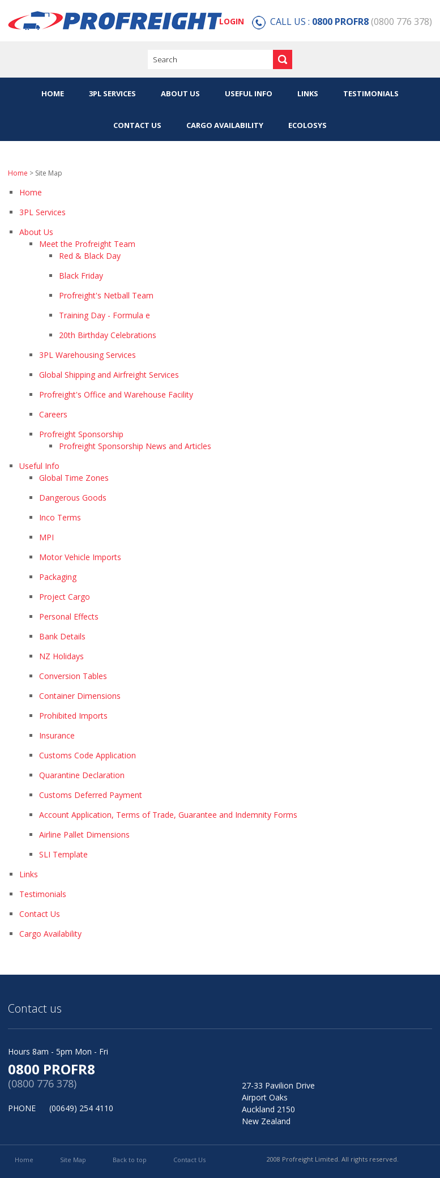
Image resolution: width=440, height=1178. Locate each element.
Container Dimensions (80, 695)
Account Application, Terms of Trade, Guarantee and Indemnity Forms (168, 814)
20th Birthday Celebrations (107, 335)
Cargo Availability (224, 125)
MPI (46, 537)
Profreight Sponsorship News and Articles (135, 446)
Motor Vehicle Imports (80, 557)
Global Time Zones (74, 477)
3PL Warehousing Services (87, 354)
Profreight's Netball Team (106, 295)
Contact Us (137, 125)
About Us (180, 93)
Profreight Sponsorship (81, 434)
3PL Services (112, 93)
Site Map (73, 1159)
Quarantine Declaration (82, 775)
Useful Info (248, 93)
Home (52, 93)
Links (307, 93)
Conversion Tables (73, 676)
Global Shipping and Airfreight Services (109, 374)
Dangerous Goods (72, 497)
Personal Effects (69, 616)
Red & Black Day (90, 255)
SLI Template (63, 854)
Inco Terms (60, 517)
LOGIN (231, 21)
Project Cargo (64, 596)
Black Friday (81, 275)
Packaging (57, 576)
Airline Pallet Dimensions (84, 834)
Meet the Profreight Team (87, 243)
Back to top (130, 1159)
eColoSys (307, 125)
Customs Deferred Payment (90, 794)
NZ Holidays (61, 656)
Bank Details (62, 636)
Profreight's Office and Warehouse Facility (116, 394)
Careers (53, 414)
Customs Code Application (87, 755)
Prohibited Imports (73, 715)
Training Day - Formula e (104, 315)
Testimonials (371, 93)
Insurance (57, 735)
